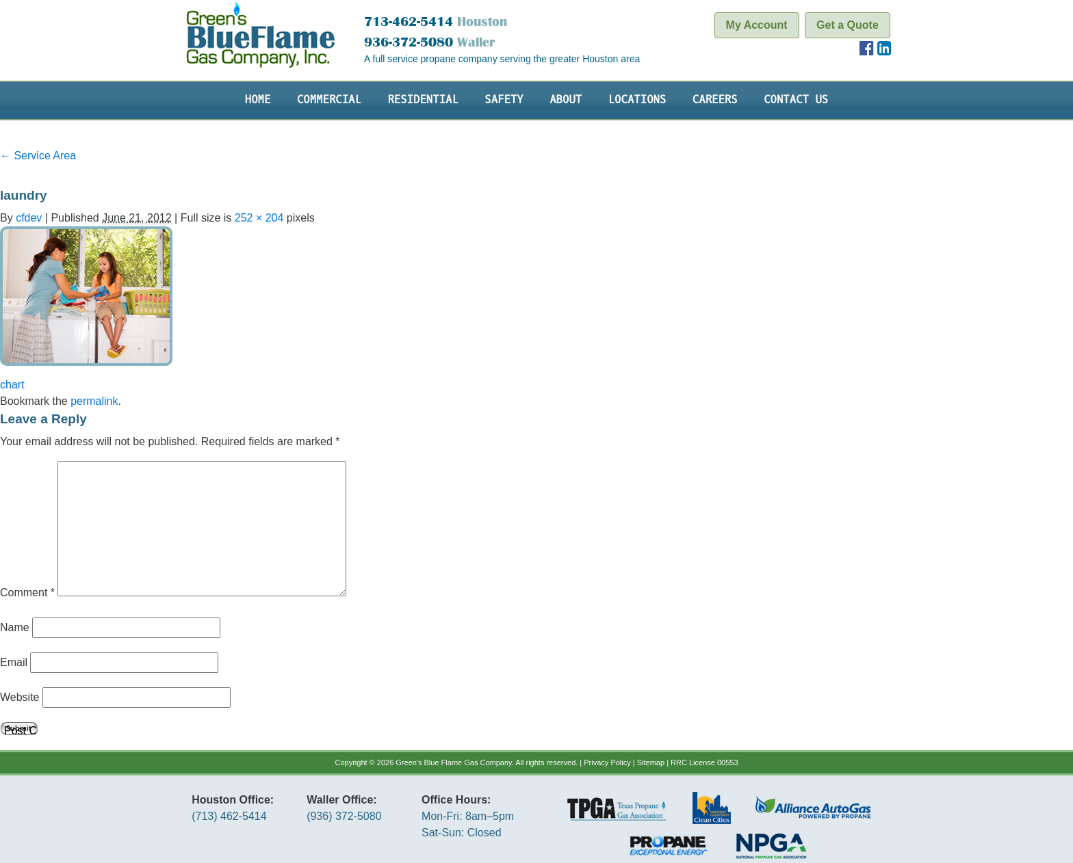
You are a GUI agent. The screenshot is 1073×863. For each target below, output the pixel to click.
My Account (757, 25)
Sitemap (650, 762)
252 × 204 (259, 218)
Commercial (329, 100)
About (566, 100)
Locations (637, 100)
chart (12, 384)
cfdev (29, 218)
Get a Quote (847, 25)
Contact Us (796, 100)
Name (14, 627)
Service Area (38, 155)
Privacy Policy (607, 762)
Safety (503, 100)
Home (258, 100)
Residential (422, 100)
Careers (715, 100)
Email (13, 662)
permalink (94, 401)
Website (20, 697)
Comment (27, 592)
